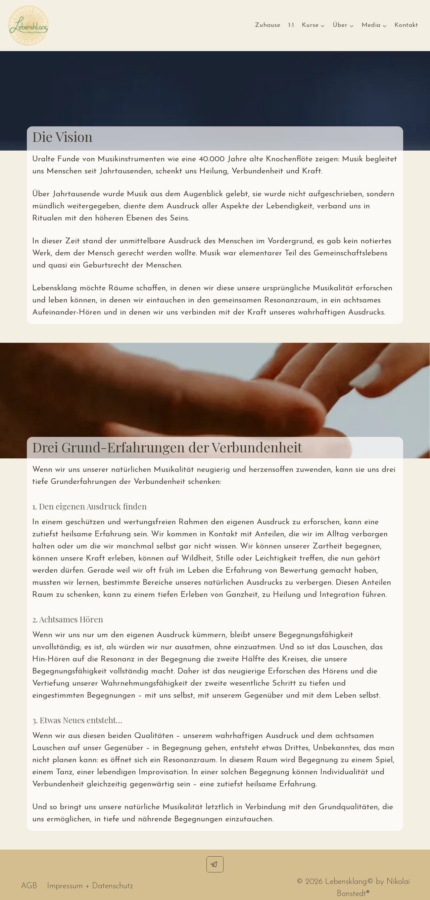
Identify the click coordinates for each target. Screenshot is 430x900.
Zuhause (267, 25)
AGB (29, 886)
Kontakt (406, 25)
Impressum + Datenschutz (90, 886)
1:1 (291, 25)
